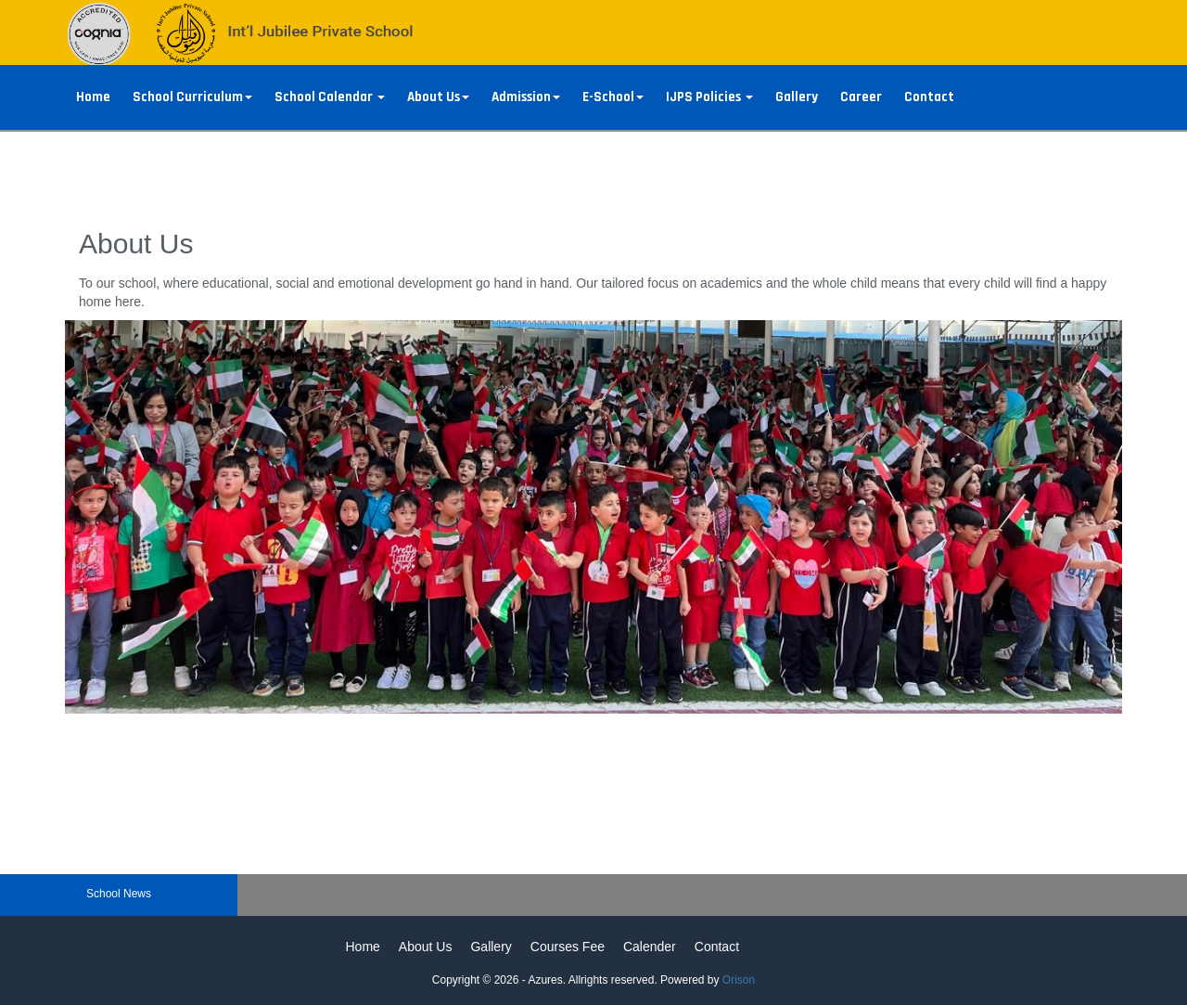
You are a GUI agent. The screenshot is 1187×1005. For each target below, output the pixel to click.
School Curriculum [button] (192, 97)
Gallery (796, 97)
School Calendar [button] (329, 97)
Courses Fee (567, 946)
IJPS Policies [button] (709, 97)
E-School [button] (613, 97)
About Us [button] (438, 97)
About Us (426, 946)
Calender (649, 946)
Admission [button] (525, 97)
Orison (738, 979)
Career (861, 97)
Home (93, 97)
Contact (929, 97)
